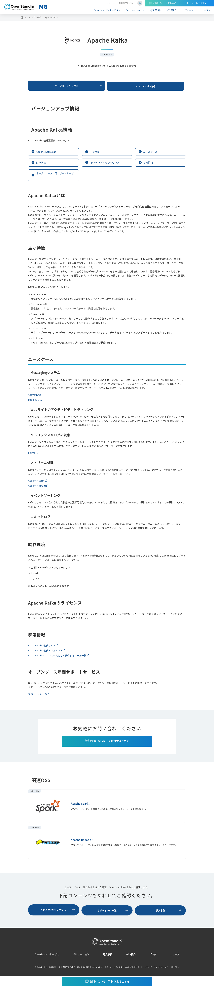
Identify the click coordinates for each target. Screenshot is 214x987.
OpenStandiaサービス (106, 10)
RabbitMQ (33, 401)
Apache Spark (79, 805)
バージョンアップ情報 (53, 85)
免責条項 (38, 968)
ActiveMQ (33, 396)
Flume (31, 454)
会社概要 (174, 968)
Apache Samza (36, 487)
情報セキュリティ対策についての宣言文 (121, 968)
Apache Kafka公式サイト (42, 647)
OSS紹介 (172, 10)
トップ (27, 17)
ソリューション (134, 10)
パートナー (109, 3)
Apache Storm (36, 482)
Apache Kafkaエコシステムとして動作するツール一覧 (57, 657)
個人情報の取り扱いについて (89, 968)
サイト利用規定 (50, 968)
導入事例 (155, 10)
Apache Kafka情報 (107, 85)
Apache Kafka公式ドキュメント (45, 652)
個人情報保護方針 (66, 968)
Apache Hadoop (81, 842)
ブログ (188, 10)
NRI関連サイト (126, 3)
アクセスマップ (160, 968)
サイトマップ (146, 968)
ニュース (204, 10)
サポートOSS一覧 (37, 695)
